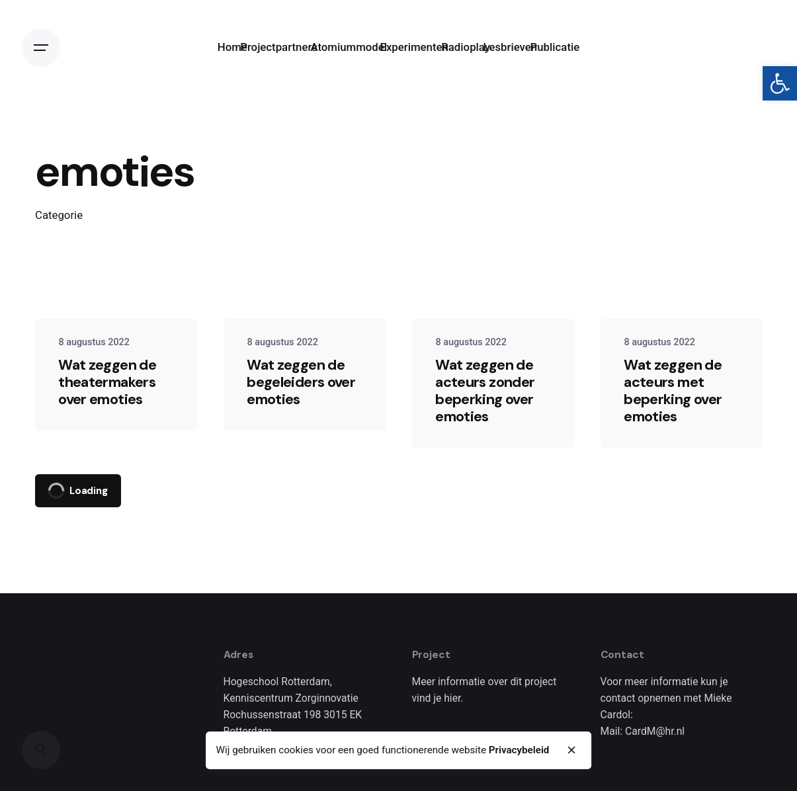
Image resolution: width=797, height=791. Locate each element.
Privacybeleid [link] (519, 750)
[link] (780, 83)
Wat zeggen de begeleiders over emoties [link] (301, 382)
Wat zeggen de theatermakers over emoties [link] (107, 382)
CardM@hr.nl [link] (655, 731)
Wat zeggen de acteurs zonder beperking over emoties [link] (484, 390)
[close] (571, 750)
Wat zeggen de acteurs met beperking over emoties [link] (673, 390)
